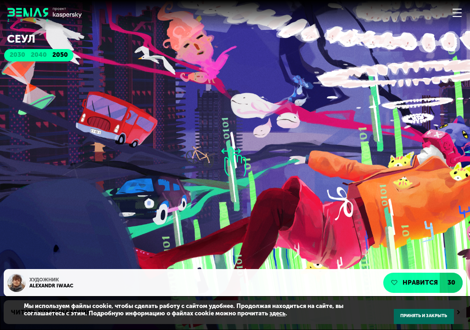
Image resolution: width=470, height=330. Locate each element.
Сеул (21, 39)
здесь (277, 313)
